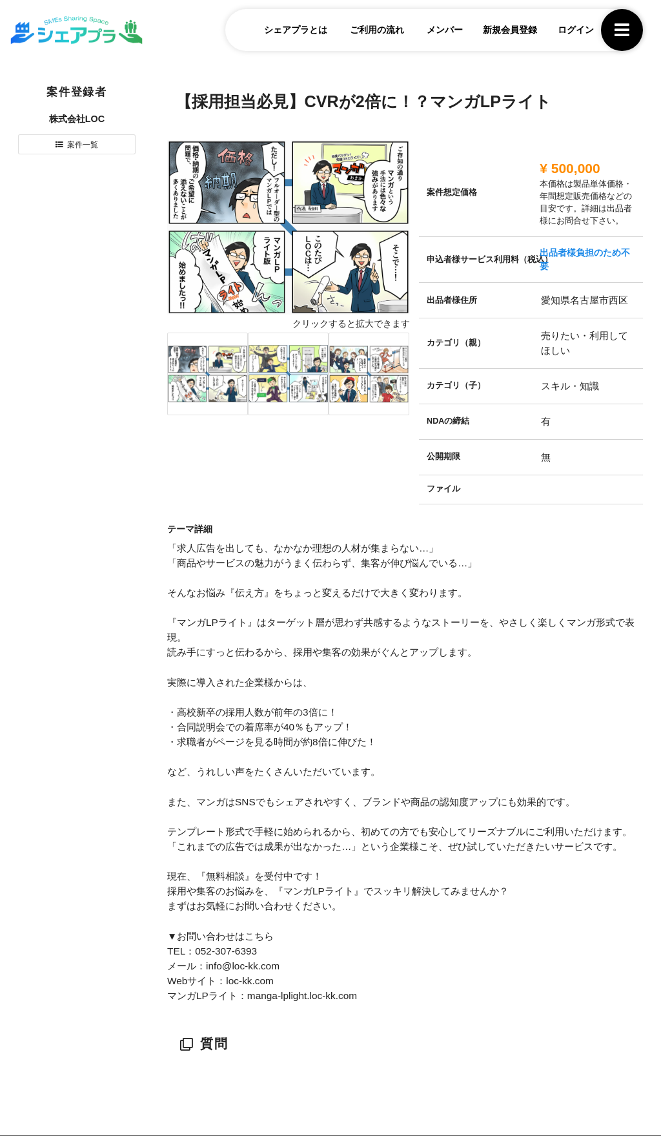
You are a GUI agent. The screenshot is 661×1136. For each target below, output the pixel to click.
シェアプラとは (288, 31)
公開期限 (443, 456)
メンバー (438, 31)
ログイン (569, 31)
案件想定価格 (452, 192)
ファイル (443, 488)
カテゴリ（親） (456, 342)
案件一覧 (83, 145)
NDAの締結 (448, 421)
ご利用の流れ (370, 31)
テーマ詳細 (189, 529)
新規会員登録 (503, 31)
